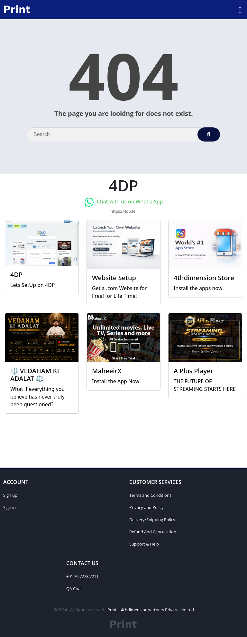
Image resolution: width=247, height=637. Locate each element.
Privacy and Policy (146, 507)
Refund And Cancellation (152, 532)
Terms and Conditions (150, 495)
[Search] (123, 134)
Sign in (9, 507)
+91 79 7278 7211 (82, 576)
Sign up (10, 495)
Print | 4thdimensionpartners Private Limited (150, 610)
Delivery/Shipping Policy (152, 519)
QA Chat (74, 588)
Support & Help (144, 544)
